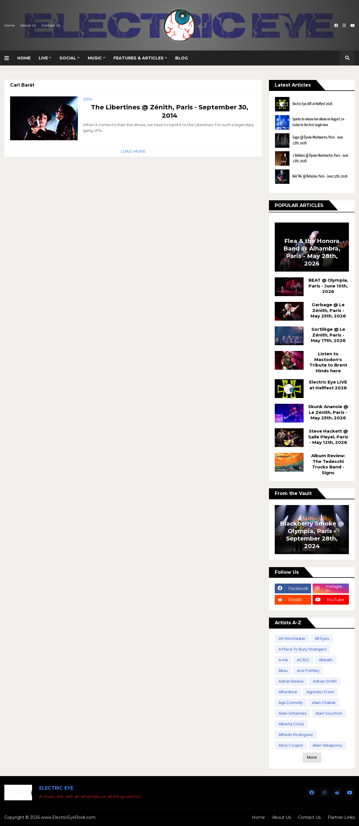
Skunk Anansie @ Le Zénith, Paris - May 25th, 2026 (328, 412)
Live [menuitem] (43, 58)
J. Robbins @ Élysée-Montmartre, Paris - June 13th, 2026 (320, 158)
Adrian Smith (325, 681)
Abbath (326, 659)
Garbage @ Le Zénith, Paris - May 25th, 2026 (328, 310)
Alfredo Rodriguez (295, 734)
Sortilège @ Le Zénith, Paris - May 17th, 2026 (328, 334)
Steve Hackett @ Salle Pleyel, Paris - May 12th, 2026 (328, 436)
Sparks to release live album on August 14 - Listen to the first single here (319, 122)
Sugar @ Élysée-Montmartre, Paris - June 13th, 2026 (317, 140)
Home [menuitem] (24, 58)
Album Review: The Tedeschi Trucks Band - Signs (328, 464)
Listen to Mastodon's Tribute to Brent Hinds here (328, 362)
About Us (28, 25)
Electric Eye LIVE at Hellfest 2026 (312, 104)
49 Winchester (292, 638)
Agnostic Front (320, 691)
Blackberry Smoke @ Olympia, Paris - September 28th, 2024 (312, 535)
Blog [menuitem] (181, 58)
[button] (8, 58)
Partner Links (341, 817)
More (312, 757)
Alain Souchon (328, 713)
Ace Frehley (308, 670)
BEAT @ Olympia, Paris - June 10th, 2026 (328, 285)
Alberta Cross (291, 724)
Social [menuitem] (67, 58)
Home (9, 25)
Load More (133, 151)
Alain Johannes (292, 713)
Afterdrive (287, 691)
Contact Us (51, 25)
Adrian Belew (291, 681)
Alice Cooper (290, 745)
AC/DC (303, 659)
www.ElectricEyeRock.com (68, 817)
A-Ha (283, 659)
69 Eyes (322, 638)
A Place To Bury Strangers (302, 649)
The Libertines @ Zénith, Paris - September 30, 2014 (169, 111)
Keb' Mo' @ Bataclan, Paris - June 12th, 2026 (319, 176)
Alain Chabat (324, 702)
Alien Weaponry (327, 745)
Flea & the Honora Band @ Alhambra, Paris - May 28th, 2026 (311, 252)
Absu (283, 670)
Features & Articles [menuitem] (138, 58)
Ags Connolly (290, 702)
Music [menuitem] (95, 58)
